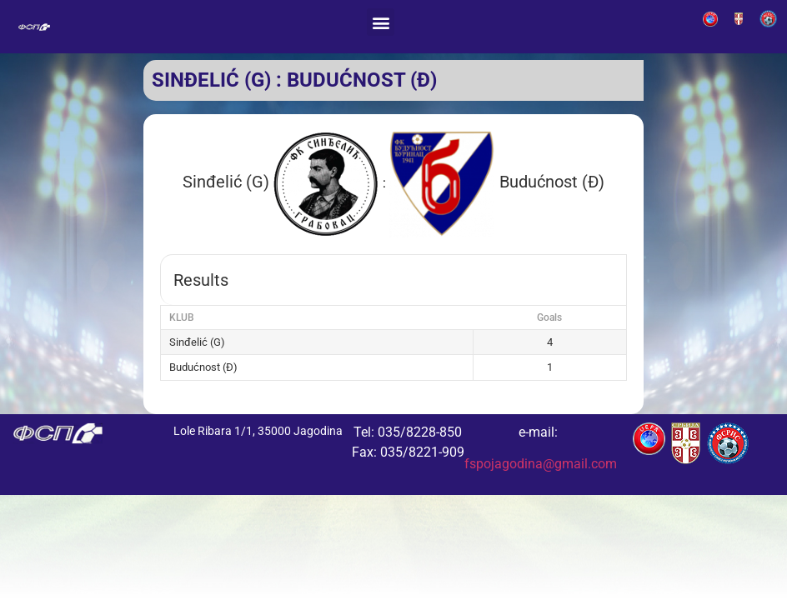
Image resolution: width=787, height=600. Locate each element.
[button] (380, 22)
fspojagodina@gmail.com (540, 464)
